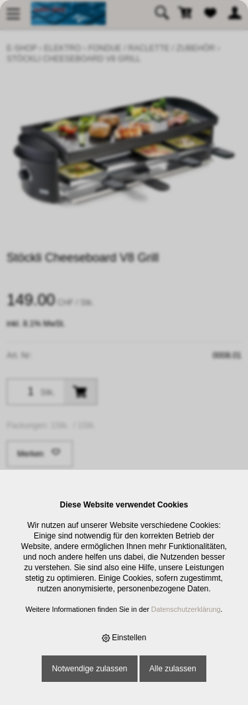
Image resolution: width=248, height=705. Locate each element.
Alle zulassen (172, 668)
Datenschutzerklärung (186, 609)
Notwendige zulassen (89, 668)
